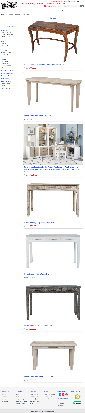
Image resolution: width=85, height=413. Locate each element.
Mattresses (45, 11)
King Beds (4, 43)
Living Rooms (31, 11)
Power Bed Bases (6, 76)
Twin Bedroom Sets (7, 39)
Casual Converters (7, 73)
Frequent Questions (34, 401)
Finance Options (80, 1)
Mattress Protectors (7, 83)
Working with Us (48, 396)
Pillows (4, 85)
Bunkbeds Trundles (7, 70)
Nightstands (5, 61)
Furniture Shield (20, 400)
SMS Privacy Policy (62, 401)
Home (25, 11)
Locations (65, 1)
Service (17, 394)
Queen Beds (5, 46)
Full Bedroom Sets (6, 37)
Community (5, 398)
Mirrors (4, 59)
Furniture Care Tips (20, 403)
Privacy (17, 396)
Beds (2, 41)
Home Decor (57, 11)
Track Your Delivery (34, 400)
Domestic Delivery (34, 396)
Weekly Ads (32, 403)
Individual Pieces (6, 52)
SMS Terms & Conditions (60, 404)
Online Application (48, 398)
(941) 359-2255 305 (78, 8)
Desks (3, 68)
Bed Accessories (6, 81)
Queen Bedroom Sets (7, 34)
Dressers (4, 57)
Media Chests (5, 63)
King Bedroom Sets (7, 32)
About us (4, 394)
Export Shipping (34, 398)
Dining (50, 11)
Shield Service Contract (21, 401)
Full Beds (4, 48)
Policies (17, 398)
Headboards (5, 54)
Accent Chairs (5, 88)
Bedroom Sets (5, 30)
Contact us (4, 400)
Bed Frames (5, 78)
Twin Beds (4, 50)
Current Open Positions (49, 394)
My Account (72, 1)
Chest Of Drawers (6, 65)
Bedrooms (38, 11)
